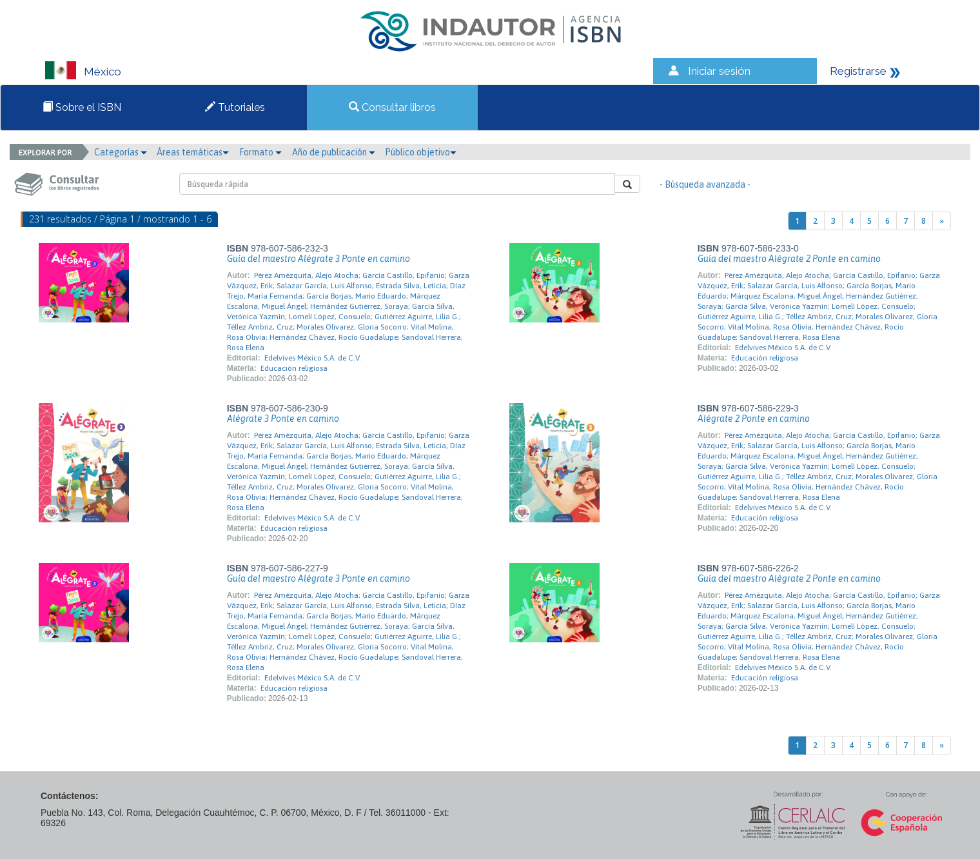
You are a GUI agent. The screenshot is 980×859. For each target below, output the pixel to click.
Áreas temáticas (193, 152)
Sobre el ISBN (82, 107)
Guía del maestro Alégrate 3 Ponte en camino (318, 258)
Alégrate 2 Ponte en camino (754, 418)
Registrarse (858, 70)
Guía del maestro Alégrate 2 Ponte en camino (789, 258)
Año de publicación (333, 152)
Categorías (120, 152)
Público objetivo (420, 152)
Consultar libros (392, 107)
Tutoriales (235, 107)
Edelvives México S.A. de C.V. (312, 357)
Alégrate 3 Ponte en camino (283, 418)
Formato (260, 152)
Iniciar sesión (719, 70)
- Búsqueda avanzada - (705, 184)
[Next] (941, 221)
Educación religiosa (294, 368)
